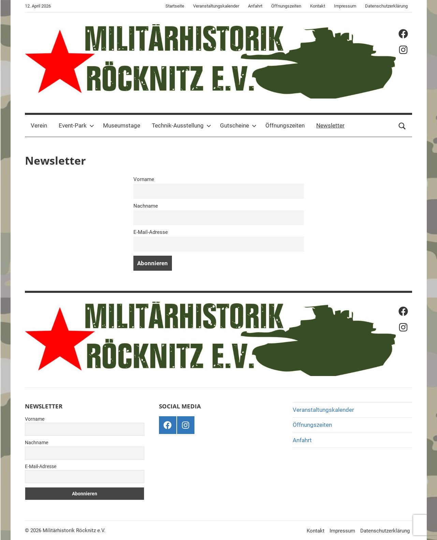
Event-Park (76, 125)
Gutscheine (238, 125)
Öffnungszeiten (286, 6)
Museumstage (121, 125)
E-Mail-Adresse (150, 232)
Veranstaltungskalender (216, 6)
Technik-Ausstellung (181, 125)
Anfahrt (255, 6)
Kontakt (317, 6)
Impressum (345, 6)
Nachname (145, 206)
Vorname (143, 179)
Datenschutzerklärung (386, 6)
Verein (39, 125)
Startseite (174, 6)
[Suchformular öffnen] (402, 126)
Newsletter (330, 125)
